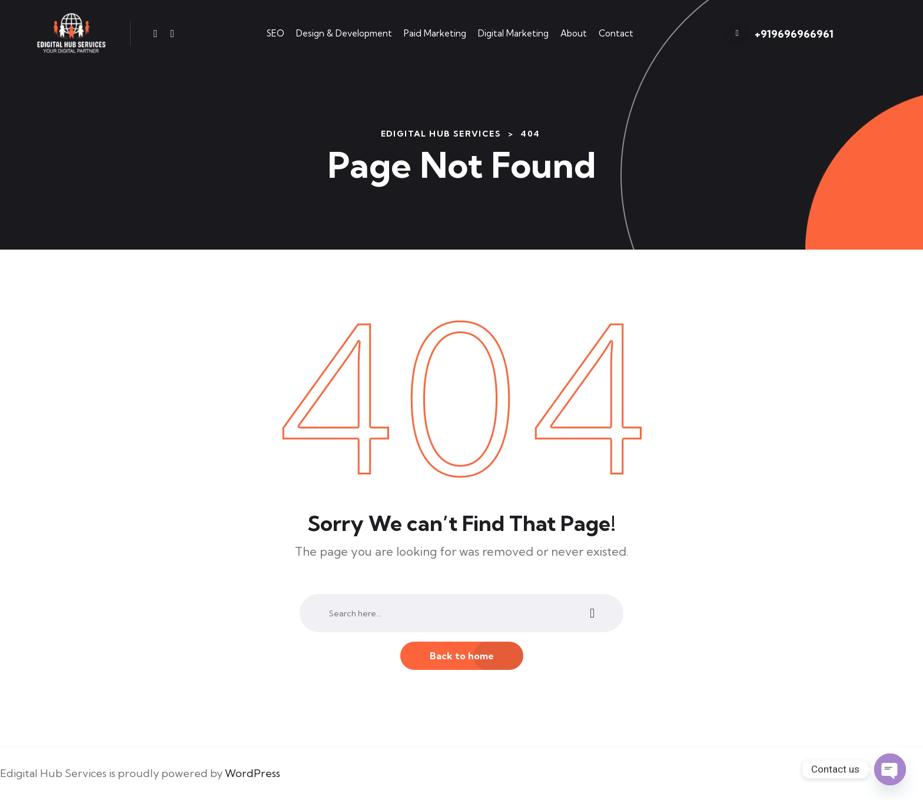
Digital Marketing (513, 33)
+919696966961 (794, 34)
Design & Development (344, 33)
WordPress (252, 773)
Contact (616, 33)
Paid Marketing (435, 33)
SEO (275, 33)
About (573, 33)
